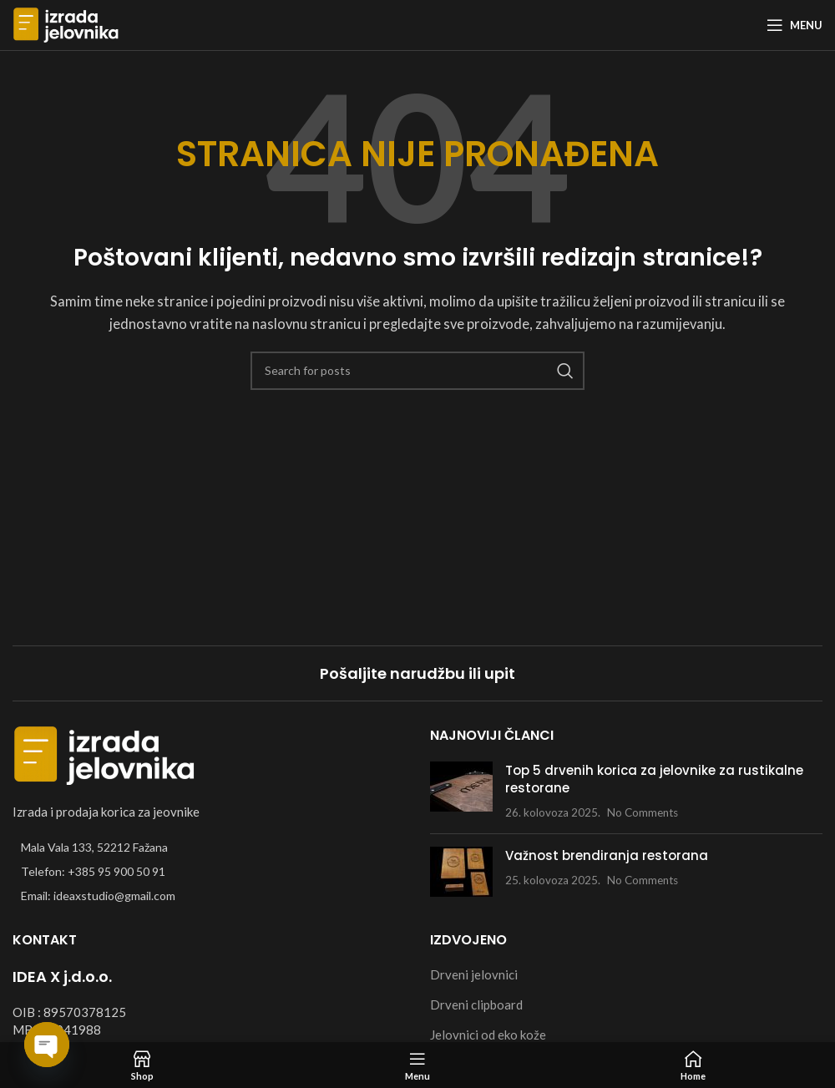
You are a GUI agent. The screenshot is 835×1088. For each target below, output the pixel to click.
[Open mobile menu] (794, 25)
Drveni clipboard (476, 1004)
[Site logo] (66, 23)
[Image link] (104, 753)
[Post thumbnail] (461, 791)
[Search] (417, 371)
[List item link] (209, 872)
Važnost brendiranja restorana (606, 855)
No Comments (642, 812)
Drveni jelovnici (474, 974)
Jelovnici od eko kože (488, 1034)
